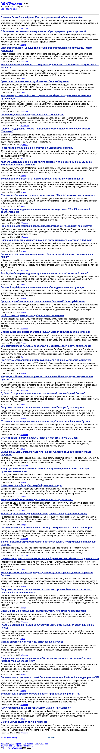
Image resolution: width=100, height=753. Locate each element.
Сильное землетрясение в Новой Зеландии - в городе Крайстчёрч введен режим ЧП (50, 677)
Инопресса (28, 746)
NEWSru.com (11, 3)
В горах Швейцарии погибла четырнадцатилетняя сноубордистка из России (45, 332)
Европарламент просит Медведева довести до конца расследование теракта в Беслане (47, 574)
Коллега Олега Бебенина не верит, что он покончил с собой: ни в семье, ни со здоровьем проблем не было (46, 163)
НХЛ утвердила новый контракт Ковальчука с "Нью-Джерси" (36, 707)
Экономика (25, 126)
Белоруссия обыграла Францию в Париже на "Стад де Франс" (37, 499)
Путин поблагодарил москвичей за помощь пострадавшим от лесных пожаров (47, 527)
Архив (18, 744)
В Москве (18, 746)
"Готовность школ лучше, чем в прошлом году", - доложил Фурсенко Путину (45, 421)
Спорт (23, 78)
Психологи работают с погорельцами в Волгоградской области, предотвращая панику (47, 255)
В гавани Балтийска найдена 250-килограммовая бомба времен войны (42, 17)
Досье (11, 744)
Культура (24, 145)
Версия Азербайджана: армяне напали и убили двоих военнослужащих (42, 287)
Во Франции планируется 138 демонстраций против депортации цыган (42, 178)
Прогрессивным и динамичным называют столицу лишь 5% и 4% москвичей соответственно (45, 210)
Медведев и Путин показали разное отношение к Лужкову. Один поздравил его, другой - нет (47, 377)
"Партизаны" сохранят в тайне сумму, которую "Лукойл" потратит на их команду (48, 195)
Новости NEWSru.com (12, 748)
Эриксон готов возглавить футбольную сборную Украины (35, 81)
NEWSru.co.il (6, 746)
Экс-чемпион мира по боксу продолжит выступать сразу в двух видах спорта (46, 346)
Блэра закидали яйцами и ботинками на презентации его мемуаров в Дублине (46, 240)
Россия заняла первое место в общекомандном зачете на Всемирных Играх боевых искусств (50, 66)
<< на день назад (9, 737)
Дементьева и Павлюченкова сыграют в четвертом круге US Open (39, 437)
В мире (23, 45)
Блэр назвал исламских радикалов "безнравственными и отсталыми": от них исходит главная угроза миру (46, 659)
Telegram (44, 744)
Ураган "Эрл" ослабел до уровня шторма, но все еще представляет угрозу (44, 513)
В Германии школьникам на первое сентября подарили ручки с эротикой (43, 31)
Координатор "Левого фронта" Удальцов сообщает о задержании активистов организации (46, 97)
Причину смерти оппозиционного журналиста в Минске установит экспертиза (46, 360)
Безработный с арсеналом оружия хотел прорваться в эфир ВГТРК (40, 693)
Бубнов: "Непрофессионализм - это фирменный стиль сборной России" (43, 393)
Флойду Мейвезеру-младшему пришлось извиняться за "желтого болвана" (44, 273)
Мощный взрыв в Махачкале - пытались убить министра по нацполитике (43, 611)
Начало (4, 744)
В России (24, 28)
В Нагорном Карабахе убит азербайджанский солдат (31, 485)
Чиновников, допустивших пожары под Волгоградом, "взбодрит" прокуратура (46, 226)
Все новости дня (9, 9)
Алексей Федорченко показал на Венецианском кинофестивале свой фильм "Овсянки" (45, 130)
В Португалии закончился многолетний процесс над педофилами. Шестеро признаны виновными (45, 470)
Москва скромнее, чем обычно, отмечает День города (32, 641)
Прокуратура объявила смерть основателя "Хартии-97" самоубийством (43, 301)
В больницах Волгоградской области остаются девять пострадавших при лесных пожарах (48, 543)
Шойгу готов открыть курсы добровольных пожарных (32, 315)
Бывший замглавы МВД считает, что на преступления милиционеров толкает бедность (46, 453)
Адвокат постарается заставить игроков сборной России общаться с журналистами (50, 558)
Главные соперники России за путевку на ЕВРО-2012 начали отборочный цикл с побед (48, 626)
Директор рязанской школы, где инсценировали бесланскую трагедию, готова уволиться (46, 49)
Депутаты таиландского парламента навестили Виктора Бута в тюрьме (42, 407)
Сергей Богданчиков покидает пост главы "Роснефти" (32, 114)
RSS (37, 744)
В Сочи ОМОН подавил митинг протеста (24, 722)
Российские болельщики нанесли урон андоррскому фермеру (37, 148)
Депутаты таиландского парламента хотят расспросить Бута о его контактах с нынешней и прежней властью (46, 590)
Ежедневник (28, 744)
